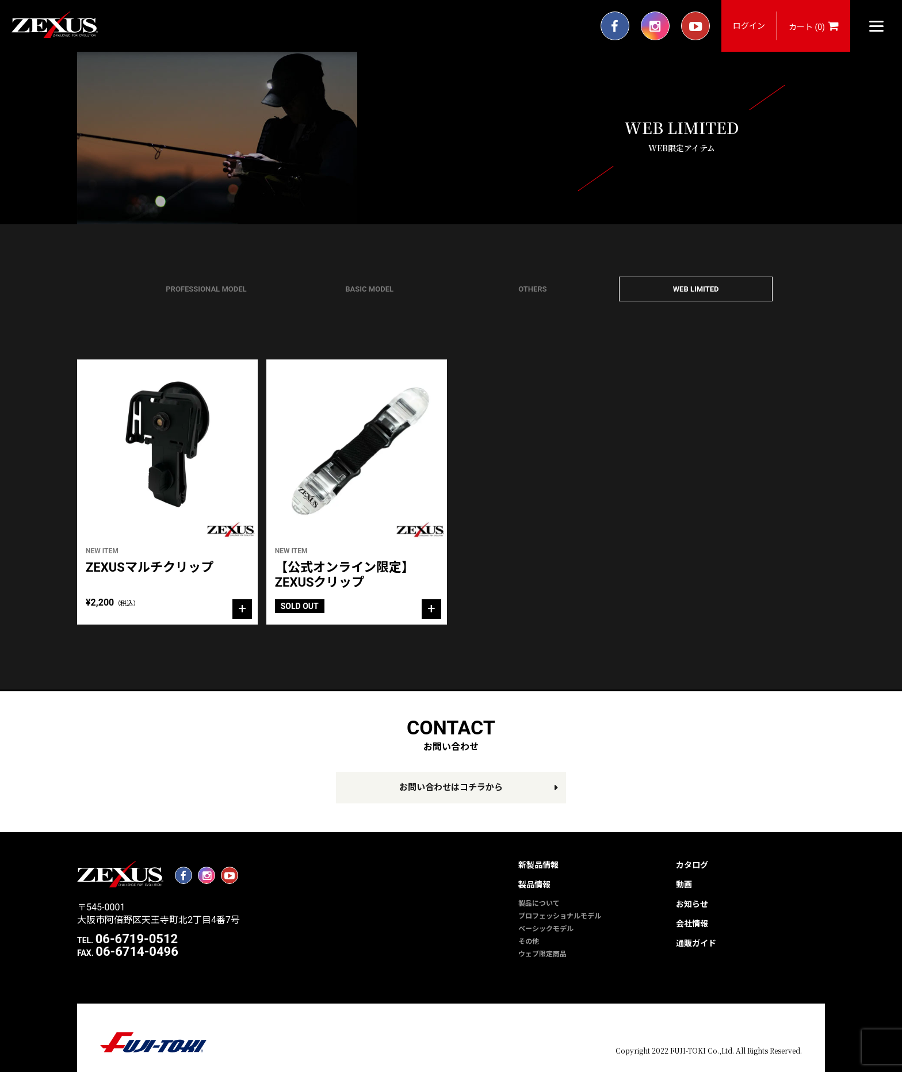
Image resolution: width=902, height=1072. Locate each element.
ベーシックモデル (546, 929)
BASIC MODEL (369, 289)
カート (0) (814, 26)
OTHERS (532, 289)
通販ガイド (696, 943)
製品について (539, 903)
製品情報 (534, 884)
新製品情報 (538, 865)
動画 (684, 884)
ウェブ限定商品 (542, 954)
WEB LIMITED (696, 289)
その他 (528, 941)
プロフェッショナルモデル (559, 916)
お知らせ (692, 904)
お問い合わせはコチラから (451, 787)
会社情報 (692, 923)
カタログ (692, 865)
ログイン (749, 26)
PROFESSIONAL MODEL (206, 289)
